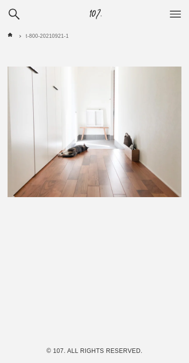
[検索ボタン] (14, 14)
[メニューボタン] (175, 14)
